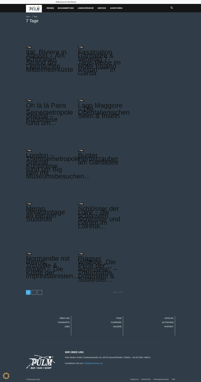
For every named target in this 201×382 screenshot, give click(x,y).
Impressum (134, 379)
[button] (171, 8)
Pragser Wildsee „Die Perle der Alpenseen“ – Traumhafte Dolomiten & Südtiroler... (97, 269)
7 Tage (29, 47)
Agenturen (116, 8)
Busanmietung (66, 8)
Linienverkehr (86, 8)
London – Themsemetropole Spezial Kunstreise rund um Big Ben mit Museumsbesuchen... (58, 166)
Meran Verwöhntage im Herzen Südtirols (45, 214)
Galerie (117, 326)
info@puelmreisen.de (93, 363)
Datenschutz (146, 379)
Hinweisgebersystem (161, 379)
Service (102, 8)
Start (27, 17)
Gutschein (168, 322)
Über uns (65, 318)
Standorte (64, 322)
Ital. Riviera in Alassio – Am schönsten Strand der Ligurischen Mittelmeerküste (49, 60)
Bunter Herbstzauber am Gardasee (98, 159)
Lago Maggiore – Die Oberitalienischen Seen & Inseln (104, 111)
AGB (173, 379)
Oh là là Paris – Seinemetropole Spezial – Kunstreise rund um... (49, 114)
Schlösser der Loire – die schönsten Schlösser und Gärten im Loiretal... (99, 217)
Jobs (67, 326)
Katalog (169, 318)
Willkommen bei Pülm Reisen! (66, 2)
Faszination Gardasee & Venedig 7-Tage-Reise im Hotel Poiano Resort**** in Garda (99, 62)
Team (119, 318)
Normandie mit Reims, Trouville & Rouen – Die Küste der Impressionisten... (52, 267)
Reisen (50, 8)
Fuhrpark (116, 322)
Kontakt (169, 326)
